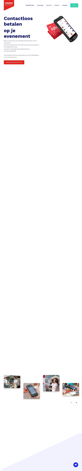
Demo (74, 5)
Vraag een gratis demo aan (14, 62)
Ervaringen (40, 5)
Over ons (49, 5)
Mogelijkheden (30, 5)
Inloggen (64, 5)
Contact (56, 5)
